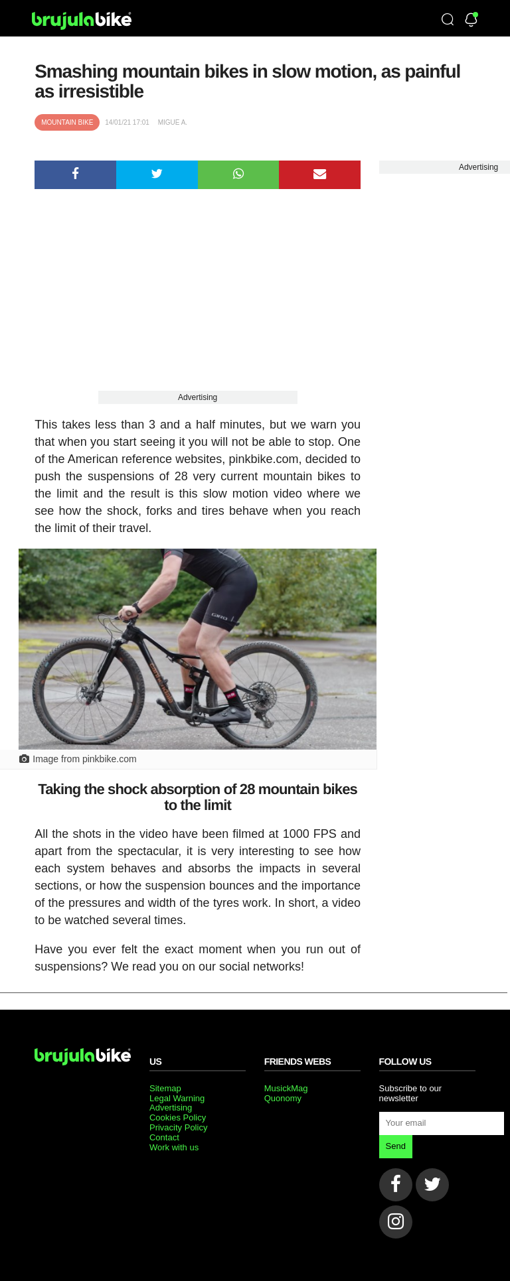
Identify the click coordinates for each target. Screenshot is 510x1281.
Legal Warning (177, 1098)
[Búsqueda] (448, 21)
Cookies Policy (177, 1117)
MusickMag (286, 1088)
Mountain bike (67, 122)
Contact (164, 1137)
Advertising (197, 397)
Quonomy (282, 1098)
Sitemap (165, 1088)
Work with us (174, 1147)
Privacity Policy (178, 1127)
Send (396, 1146)
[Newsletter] (471, 21)
